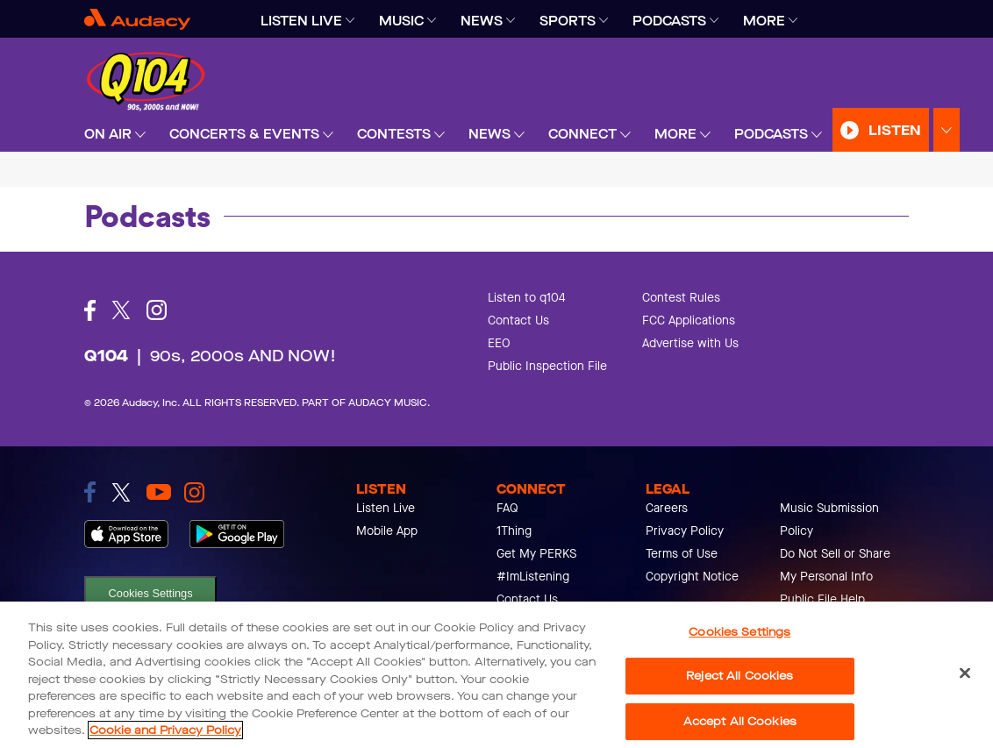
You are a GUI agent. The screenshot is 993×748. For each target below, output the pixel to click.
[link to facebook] (90, 491)
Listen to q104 (527, 297)
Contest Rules (681, 297)
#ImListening (532, 576)
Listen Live (385, 508)
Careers (667, 508)
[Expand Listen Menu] (946, 130)
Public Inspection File (547, 366)
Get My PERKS (536, 553)
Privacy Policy (685, 531)
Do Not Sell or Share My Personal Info (835, 565)
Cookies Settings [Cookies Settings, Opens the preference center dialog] (739, 631)
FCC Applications (688, 320)
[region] (496, 675)
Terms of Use (682, 553)
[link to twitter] (121, 492)
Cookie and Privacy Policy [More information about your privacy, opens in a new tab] (165, 730)
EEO (499, 343)
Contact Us (518, 320)
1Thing (514, 531)
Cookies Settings (151, 593)
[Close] (965, 672)
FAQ (507, 508)
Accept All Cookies (740, 721)
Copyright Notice (692, 576)
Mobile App (387, 531)
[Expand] (350, 21)
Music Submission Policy (829, 519)
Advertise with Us (690, 343)
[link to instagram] (194, 492)
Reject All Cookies (739, 675)
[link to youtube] (158, 492)
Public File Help (822, 599)
